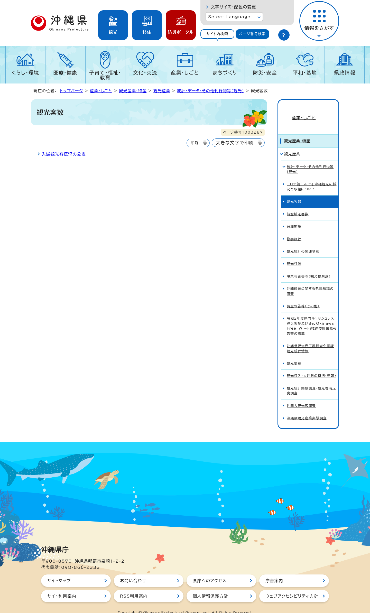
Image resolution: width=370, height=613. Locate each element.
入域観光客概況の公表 (64, 154)
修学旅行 (294, 229)
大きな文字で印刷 (235, 143)
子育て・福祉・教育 (105, 75)
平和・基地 (305, 72)
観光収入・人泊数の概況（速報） (311, 366)
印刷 (195, 143)
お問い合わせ (133, 571)
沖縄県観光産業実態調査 (307, 409)
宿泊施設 (294, 217)
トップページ (71, 91)
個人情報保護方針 (210, 587)
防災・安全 (265, 72)
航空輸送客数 (298, 205)
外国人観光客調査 (301, 396)
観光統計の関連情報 (303, 242)
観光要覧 (294, 354)
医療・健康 (65, 72)
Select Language (229, 17)
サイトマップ (59, 571)
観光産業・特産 (132, 91)
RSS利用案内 (133, 587)
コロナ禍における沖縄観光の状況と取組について (311, 177)
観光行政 (294, 254)
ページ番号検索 (252, 34)
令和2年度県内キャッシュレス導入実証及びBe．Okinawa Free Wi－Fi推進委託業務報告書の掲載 (312, 317)
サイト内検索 (217, 34)
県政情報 (344, 72)
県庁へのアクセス (209, 571)
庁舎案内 (274, 571)
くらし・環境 (25, 72)
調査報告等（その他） (303, 297)
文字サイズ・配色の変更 (233, 7)
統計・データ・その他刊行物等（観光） (210, 91)
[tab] (217, 34)
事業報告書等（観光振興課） (309, 267)
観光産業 (161, 91)
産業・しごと (185, 72)
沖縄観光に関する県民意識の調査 (310, 282)
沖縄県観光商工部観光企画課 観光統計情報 (310, 339)
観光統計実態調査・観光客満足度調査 (311, 381)
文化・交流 (145, 72)
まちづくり (224, 72)
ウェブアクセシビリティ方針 (291, 587)
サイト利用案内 (61, 587)
